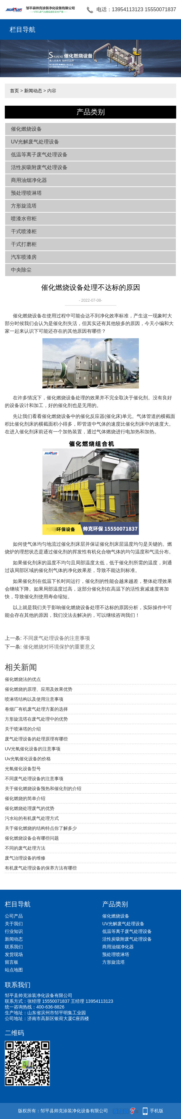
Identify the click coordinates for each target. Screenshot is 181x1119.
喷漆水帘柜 (24, 218)
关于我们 (14, 923)
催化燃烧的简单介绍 (25, 798)
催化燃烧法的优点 (23, 679)
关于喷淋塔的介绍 (23, 728)
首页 (14, 90)
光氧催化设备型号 (23, 768)
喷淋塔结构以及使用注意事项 (34, 699)
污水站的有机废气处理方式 (32, 818)
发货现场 (14, 954)
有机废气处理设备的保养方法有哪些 (41, 867)
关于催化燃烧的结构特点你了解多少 (41, 828)
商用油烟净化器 (29, 180)
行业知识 (14, 931)
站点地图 (14, 969)
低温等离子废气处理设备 (39, 154)
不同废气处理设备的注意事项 (56, 638)
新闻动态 (33, 90)
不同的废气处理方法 (25, 848)
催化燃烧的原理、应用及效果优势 (38, 689)
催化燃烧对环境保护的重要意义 (59, 646)
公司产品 (14, 916)
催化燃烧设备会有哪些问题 (32, 838)
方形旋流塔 (24, 205)
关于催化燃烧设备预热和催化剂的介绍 (43, 788)
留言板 (11, 962)
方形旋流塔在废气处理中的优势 (36, 719)
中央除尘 (21, 270)
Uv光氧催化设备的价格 (28, 758)
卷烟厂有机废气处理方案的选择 (36, 709)
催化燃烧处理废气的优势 (29, 808)
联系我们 (14, 946)
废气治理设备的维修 (25, 858)
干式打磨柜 (24, 244)
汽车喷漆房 (24, 257)
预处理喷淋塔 (26, 193)
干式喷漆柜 (24, 231)
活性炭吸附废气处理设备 (39, 167)
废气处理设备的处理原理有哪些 (36, 738)
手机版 (156, 1110)
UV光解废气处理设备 (35, 141)
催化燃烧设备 (26, 129)
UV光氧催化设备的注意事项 (32, 748)
